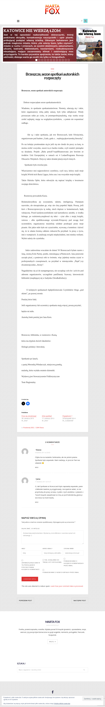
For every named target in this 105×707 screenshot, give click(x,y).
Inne (52, 69)
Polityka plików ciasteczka (62, 704)
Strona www (69, 549)
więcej (51, 642)
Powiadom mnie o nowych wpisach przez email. (61, 573)
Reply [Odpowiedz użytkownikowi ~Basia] (36, 468)
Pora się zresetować (29, 416)
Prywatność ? (67, 416)
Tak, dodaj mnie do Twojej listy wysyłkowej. (52, 561)
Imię (23, 549)
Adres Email (47, 549)
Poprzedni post (25, 601)
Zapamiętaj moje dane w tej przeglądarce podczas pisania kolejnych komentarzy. (31, 566)
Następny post (80, 601)
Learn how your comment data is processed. (67, 586)
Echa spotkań (47, 416)
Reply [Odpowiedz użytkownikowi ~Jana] (36, 502)
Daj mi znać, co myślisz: (31, 529)
